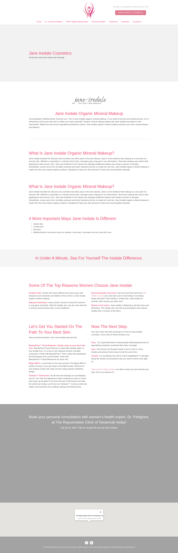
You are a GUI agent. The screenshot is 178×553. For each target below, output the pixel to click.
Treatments (113, 22)
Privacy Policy (93, 547)
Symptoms (137, 22)
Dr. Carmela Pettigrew (54, 22)
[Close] (100, 505)
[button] (89, 517)
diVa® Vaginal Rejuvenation (77, 22)
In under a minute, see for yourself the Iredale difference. (89, 258)
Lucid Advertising (130, 547)
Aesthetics (125, 22)
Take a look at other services (103, 369)
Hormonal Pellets (98, 22)
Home (39, 22)
